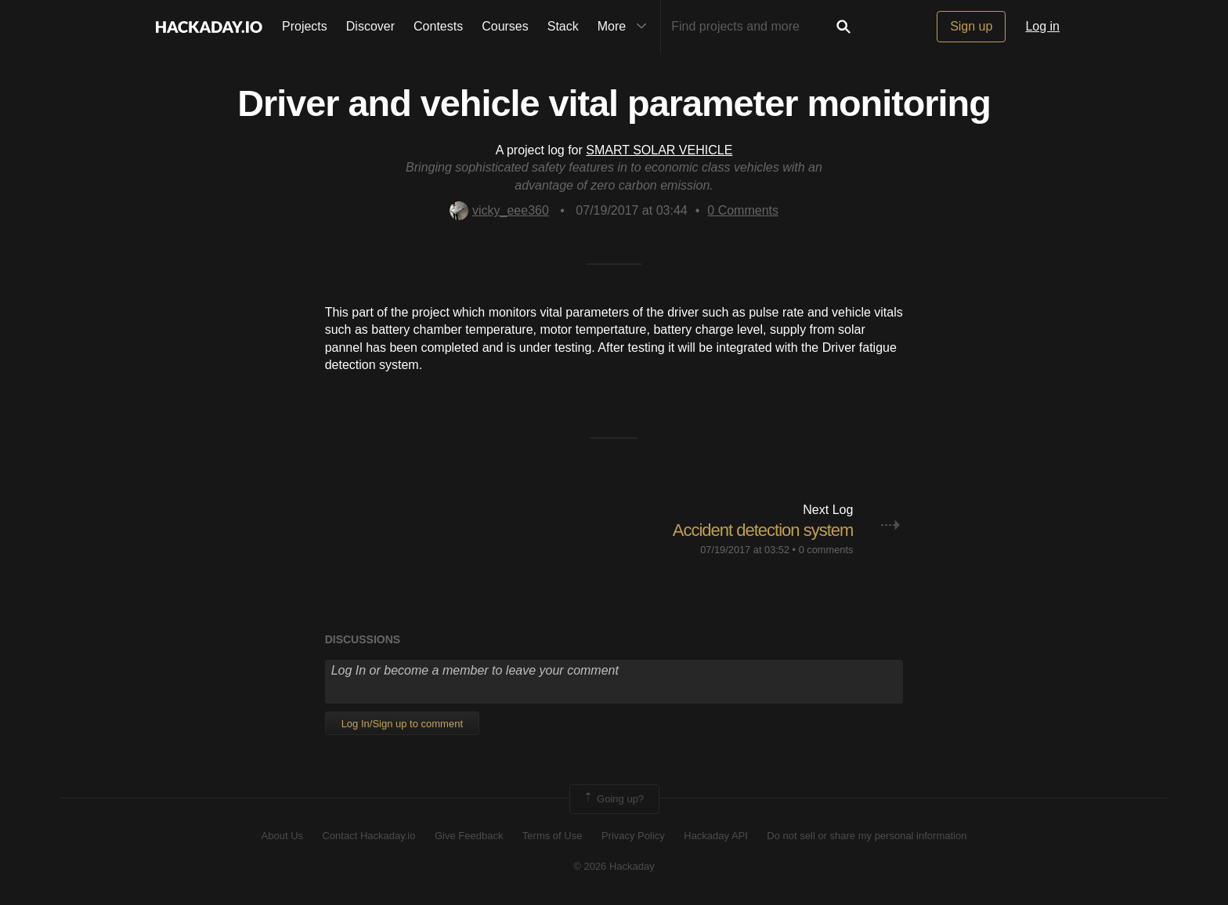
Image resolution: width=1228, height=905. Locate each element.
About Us (282, 836)
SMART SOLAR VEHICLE (659, 150)
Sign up (971, 26)
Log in (1042, 26)
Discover (370, 26)
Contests (438, 26)
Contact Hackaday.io (369, 836)
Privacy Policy (633, 836)
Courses (505, 26)
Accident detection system (763, 530)
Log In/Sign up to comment (402, 723)
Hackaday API (716, 836)
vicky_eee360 (499, 210)
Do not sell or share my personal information (866, 836)
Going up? (613, 799)
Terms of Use (552, 836)
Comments (742, 210)
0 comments (826, 550)
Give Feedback (469, 836)
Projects (304, 26)
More (626, 26)
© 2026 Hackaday (614, 866)
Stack (563, 26)
